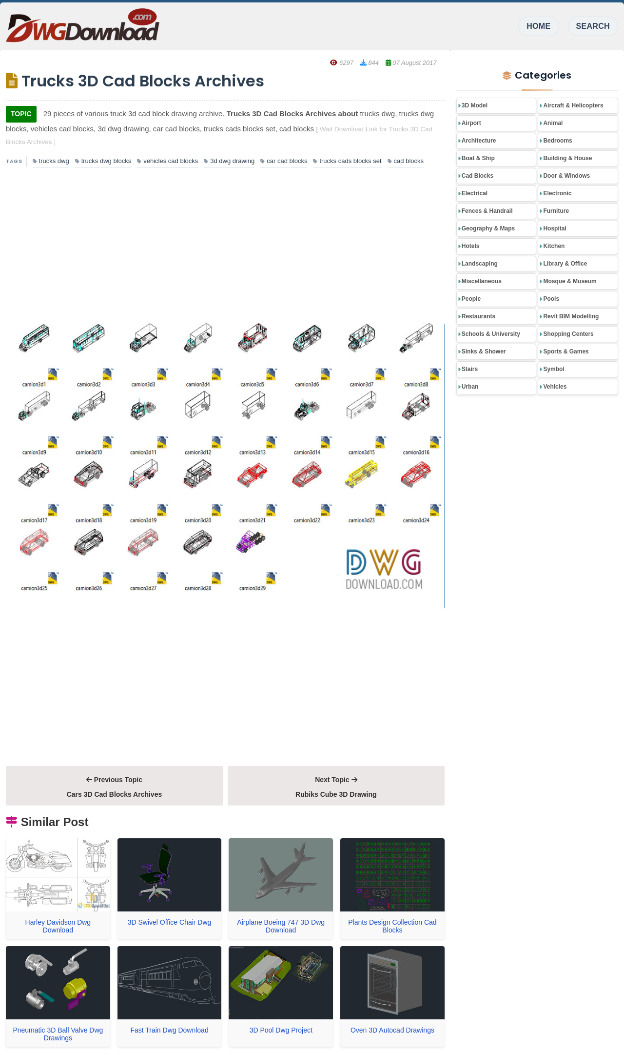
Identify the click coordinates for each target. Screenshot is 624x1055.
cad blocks (406, 161)
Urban (470, 386)
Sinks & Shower (484, 351)
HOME (538, 26)
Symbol (553, 369)
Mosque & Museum (569, 281)
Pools (551, 298)
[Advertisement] (225, 246)
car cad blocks (283, 161)
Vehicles (554, 386)
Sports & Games (565, 351)
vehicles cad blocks (167, 161)
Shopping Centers (568, 334)
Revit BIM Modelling (571, 316)
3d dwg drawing (229, 161)
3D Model (475, 105)
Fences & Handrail (487, 210)
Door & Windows (566, 175)
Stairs (470, 369)
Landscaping (480, 263)
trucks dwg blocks (103, 161)
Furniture (556, 210)
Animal (553, 123)
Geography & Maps (488, 228)
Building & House (567, 158)
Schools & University (491, 334)
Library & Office (565, 263)
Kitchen (554, 246)
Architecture (479, 140)
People (471, 298)
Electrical (475, 193)
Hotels (471, 246)
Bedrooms (557, 140)
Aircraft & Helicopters (573, 105)
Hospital (554, 228)
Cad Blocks (477, 175)
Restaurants (478, 316)
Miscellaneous (482, 281)
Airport (471, 123)
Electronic (557, 193)
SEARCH (593, 26)
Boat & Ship (478, 158)
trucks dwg (51, 161)
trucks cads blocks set (347, 161)
